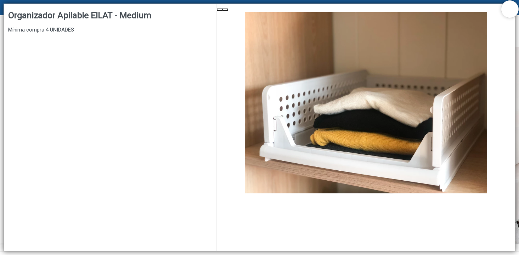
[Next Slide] (225, 9)
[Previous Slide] (219, 9)
